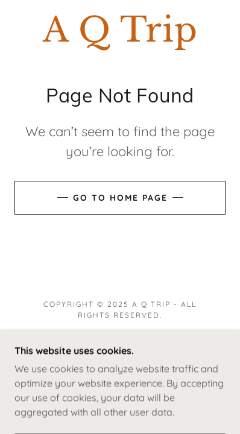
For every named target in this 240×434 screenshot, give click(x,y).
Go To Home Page (120, 197)
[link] (120, 30)
